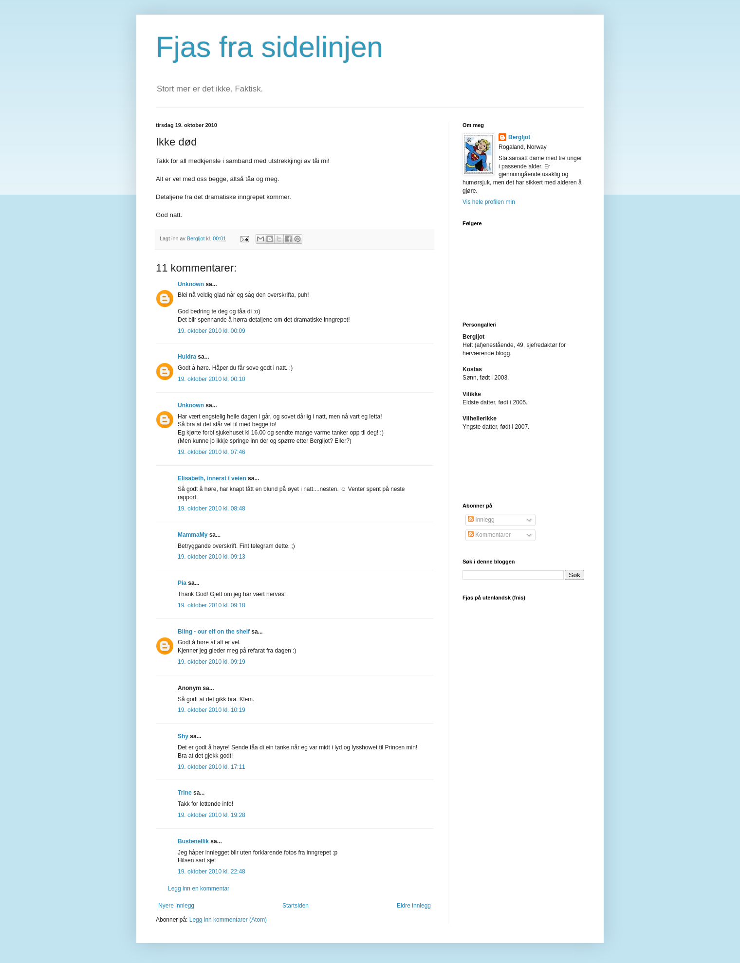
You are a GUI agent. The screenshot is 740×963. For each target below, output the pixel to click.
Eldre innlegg (414, 905)
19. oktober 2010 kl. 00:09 (211, 330)
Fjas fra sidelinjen (269, 47)
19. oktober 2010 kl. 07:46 (211, 452)
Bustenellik (193, 841)
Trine (185, 792)
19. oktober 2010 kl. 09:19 (211, 661)
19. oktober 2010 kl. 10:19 (211, 710)
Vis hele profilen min (488, 202)
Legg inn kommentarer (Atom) (228, 919)
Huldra (187, 356)
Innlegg (481, 519)
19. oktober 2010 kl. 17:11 (211, 766)
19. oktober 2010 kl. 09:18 (211, 605)
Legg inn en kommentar (198, 888)
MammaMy (192, 534)
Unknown (191, 284)
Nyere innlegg (176, 905)
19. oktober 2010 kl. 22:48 (211, 871)
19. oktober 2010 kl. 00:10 (211, 379)
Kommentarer (489, 534)
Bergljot (519, 137)
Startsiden (295, 905)
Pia (182, 583)
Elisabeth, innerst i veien (212, 478)
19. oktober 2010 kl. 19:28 (211, 815)
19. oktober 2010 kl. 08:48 (211, 508)
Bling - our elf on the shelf (214, 631)
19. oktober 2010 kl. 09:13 (211, 556)
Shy (183, 736)
